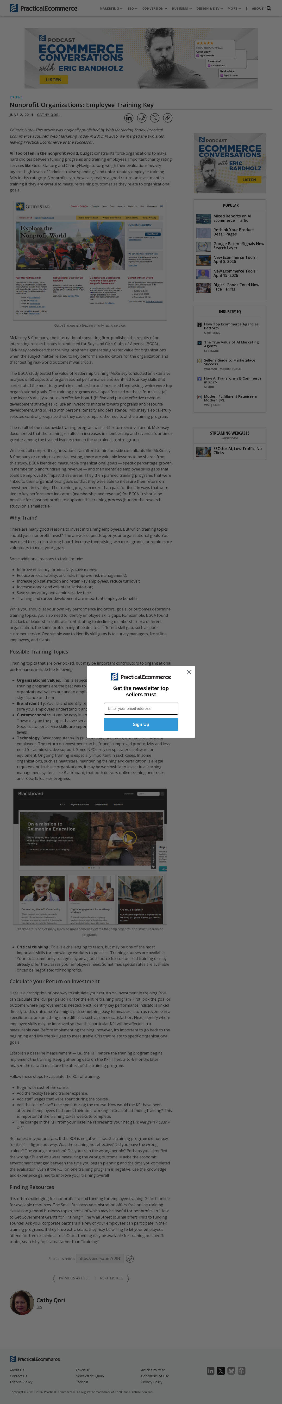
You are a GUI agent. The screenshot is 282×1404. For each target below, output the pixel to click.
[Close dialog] (189, 672)
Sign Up (141, 724)
